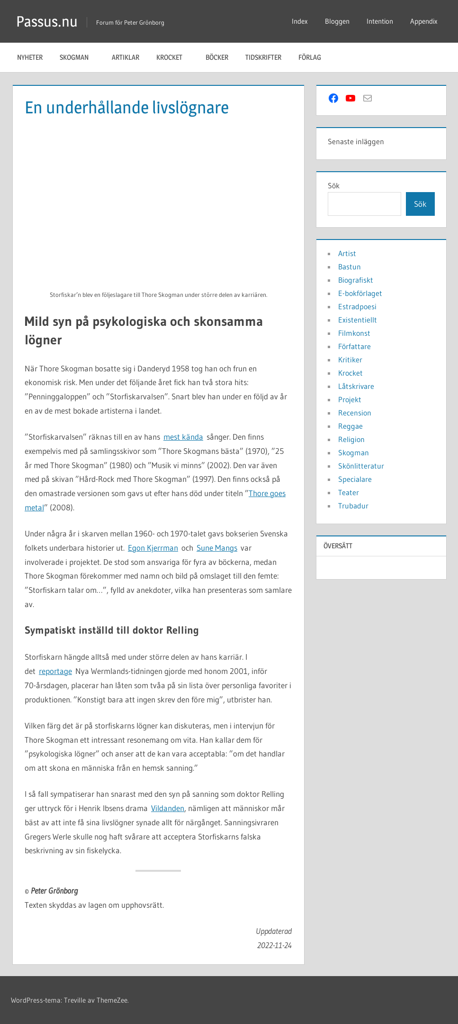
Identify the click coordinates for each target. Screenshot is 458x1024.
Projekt (349, 399)
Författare (354, 346)
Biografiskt (355, 280)
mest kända (183, 437)
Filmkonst (354, 333)
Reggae (350, 426)
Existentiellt (357, 319)
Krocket (174, 57)
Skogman (79, 57)
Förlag (314, 57)
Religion (351, 439)
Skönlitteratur (361, 465)
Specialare (355, 479)
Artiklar (125, 57)
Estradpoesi (357, 306)
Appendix (424, 21)
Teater (348, 492)
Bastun (349, 266)
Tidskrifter (263, 57)
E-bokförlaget (360, 293)
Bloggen (337, 21)
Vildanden (167, 808)
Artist (347, 253)
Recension (354, 412)
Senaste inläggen (356, 141)
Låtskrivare (356, 386)
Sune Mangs (217, 548)
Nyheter (30, 57)
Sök (334, 185)
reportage (55, 671)
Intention (380, 21)
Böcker (217, 57)
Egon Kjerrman (153, 548)
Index (300, 21)
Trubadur (353, 505)
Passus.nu (47, 21)
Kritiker (350, 359)
